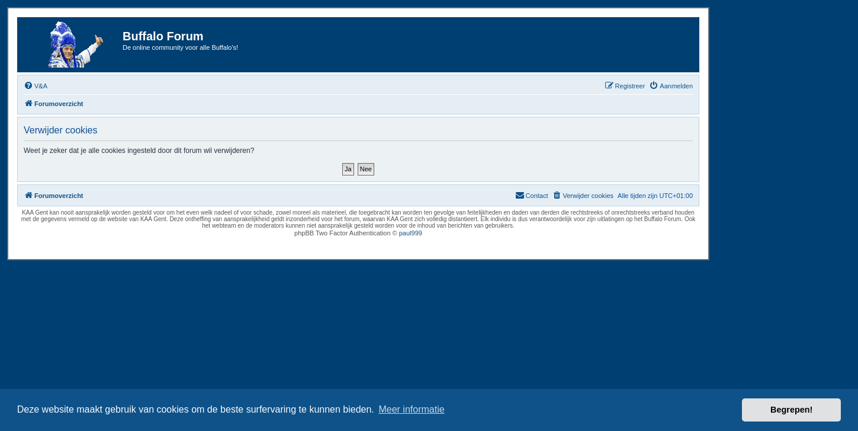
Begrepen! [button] (791, 409)
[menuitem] (35, 86)
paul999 (410, 233)
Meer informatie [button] (411, 409)
